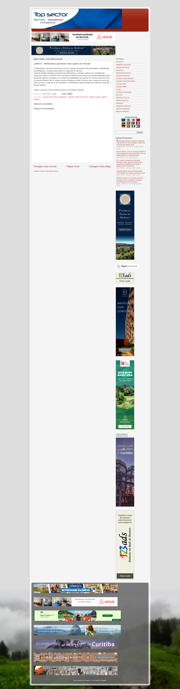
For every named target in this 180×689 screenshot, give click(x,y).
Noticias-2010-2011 (82, 97)
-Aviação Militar (121, 86)
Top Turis (119, 95)
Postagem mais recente (45, 166)
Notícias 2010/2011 (122, 111)
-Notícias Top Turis (122, 100)
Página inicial (72, 166)
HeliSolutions (62, 97)
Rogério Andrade (95, 97)
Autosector (119, 103)
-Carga (118, 89)
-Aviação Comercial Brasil (125, 78)
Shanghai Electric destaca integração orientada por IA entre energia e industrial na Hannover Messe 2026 (130, 142)
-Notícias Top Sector (123, 67)
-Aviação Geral (121, 84)
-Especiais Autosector (123, 106)
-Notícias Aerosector (123, 76)
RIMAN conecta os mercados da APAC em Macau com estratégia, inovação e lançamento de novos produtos (129, 180)
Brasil (55, 97)
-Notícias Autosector (123, 109)
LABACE (71, 97)
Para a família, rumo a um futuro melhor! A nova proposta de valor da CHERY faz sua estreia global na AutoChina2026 (131, 153)
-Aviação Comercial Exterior (125, 81)
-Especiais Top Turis (123, 98)
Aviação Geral (48, 97)
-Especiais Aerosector (123, 73)
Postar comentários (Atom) (49, 171)
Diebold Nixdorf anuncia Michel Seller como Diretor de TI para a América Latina (130, 172)
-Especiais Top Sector (123, 65)
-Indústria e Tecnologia (123, 92)
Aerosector (119, 70)
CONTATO (119, 62)
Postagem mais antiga (100, 166)
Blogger (103, 680)
